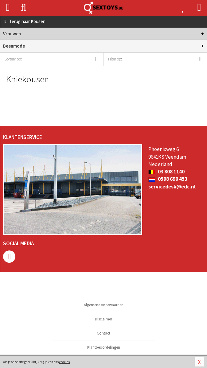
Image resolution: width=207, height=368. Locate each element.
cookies (64, 362)
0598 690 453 (167, 179)
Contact (103, 333)
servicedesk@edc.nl (172, 186)
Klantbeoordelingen (103, 347)
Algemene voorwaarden (103, 305)
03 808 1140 (166, 171)
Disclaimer (103, 319)
